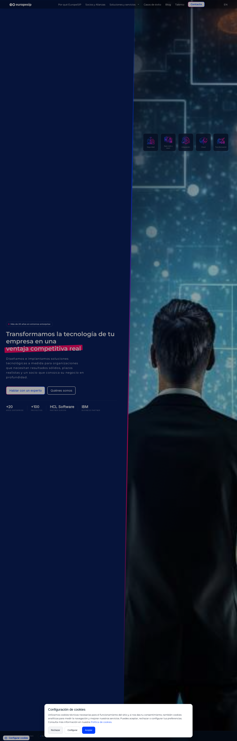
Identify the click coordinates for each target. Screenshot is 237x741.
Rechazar (55, 730)
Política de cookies (101, 722)
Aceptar (88, 730)
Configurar (72, 730)
